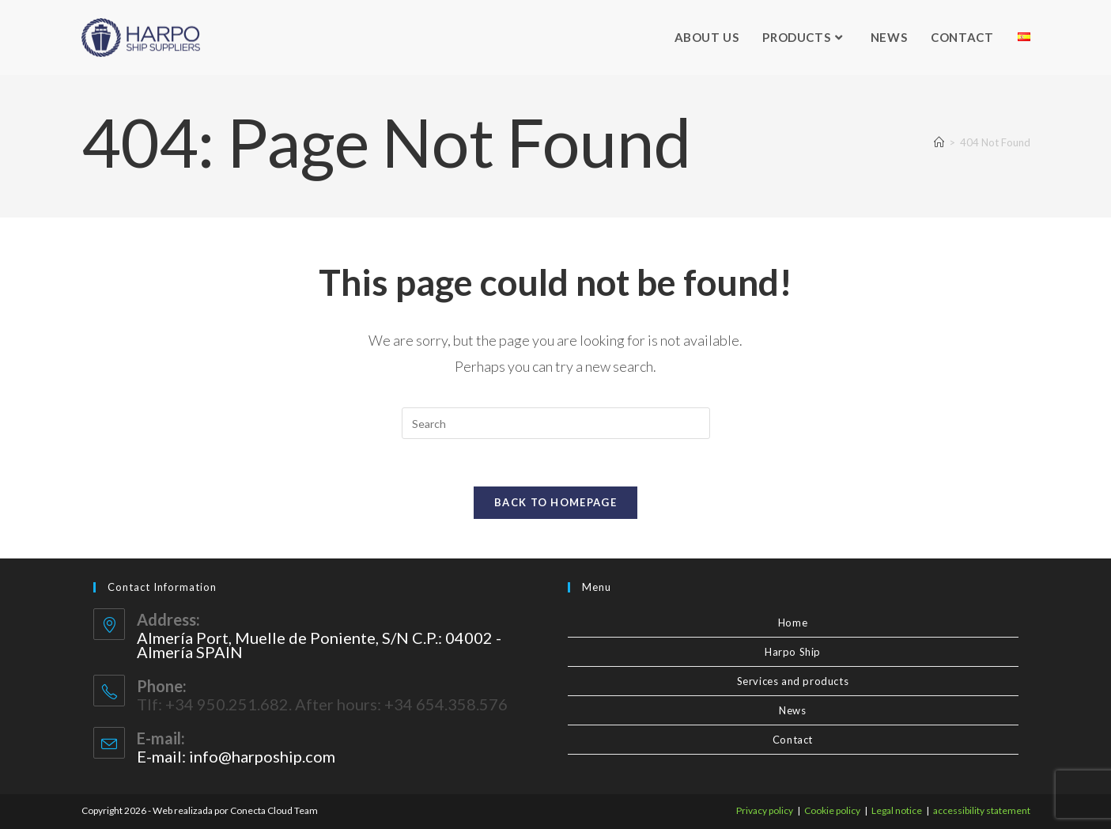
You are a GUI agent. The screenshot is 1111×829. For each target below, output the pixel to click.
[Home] (939, 142)
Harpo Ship (793, 651)
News (792, 710)
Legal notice (896, 810)
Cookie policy (832, 810)
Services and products (793, 681)
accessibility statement (981, 810)
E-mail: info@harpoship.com (236, 756)
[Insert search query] (556, 423)
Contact (793, 739)
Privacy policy (764, 810)
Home (792, 622)
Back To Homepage (555, 502)
